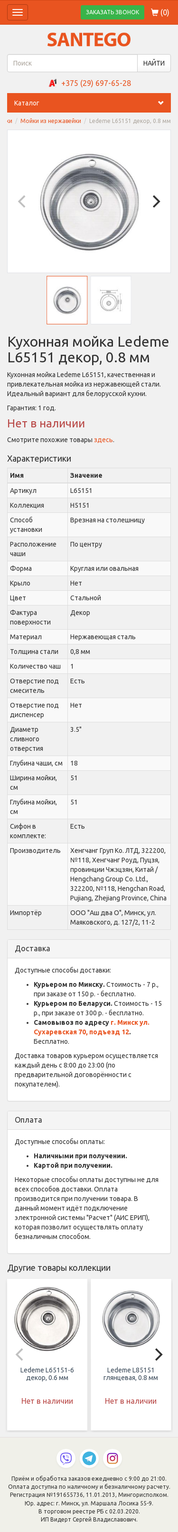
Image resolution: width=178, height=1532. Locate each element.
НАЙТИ (154, 63)
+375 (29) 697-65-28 (96, 83)
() (160, 12)
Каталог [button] (92, 103)
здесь (103, 440)
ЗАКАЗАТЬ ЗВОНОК (112, 12)
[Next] (155, 201)
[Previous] (22, 201)
